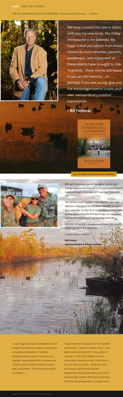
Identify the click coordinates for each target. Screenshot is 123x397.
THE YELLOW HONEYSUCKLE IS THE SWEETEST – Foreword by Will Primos (49, 14)
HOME (15, 7)
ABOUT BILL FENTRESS (33, 7)
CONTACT (93, 14)
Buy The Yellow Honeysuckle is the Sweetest (94, 174)
